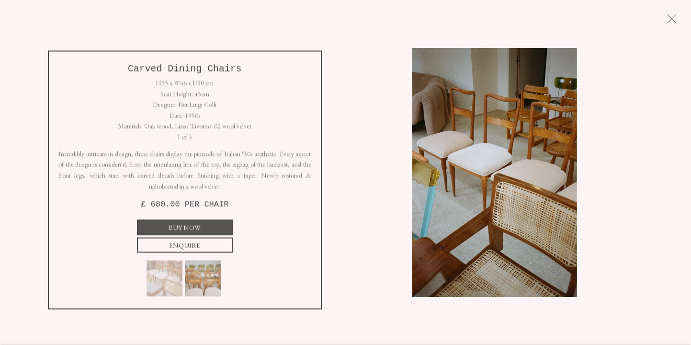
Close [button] (679, 21)
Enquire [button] (184, 248)
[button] (164, 282)
